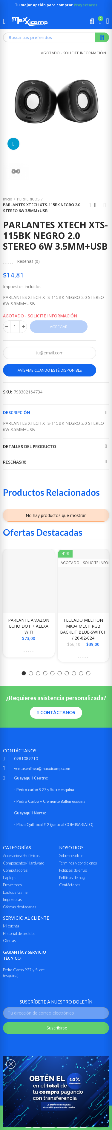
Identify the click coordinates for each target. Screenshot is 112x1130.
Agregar (58, 326)
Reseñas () (28, 261)
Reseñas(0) (14, 462)
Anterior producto (89, 205)
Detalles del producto (29, 446)
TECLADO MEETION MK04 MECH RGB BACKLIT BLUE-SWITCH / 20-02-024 (83, 629)
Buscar (102, 37)
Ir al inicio (97, 205)
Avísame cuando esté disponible (50, 370)
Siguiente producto (104, 205)
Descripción (16, 412)
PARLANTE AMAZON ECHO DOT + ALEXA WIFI (28, 626)
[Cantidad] (15, 326)
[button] (24, 673)
